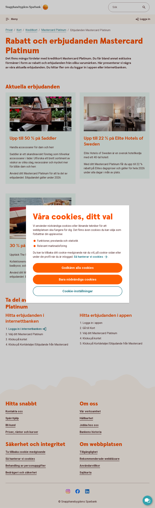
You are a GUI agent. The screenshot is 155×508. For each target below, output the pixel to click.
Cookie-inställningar (77, 291)
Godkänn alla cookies (78, 268)
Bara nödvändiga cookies (77, 279)
